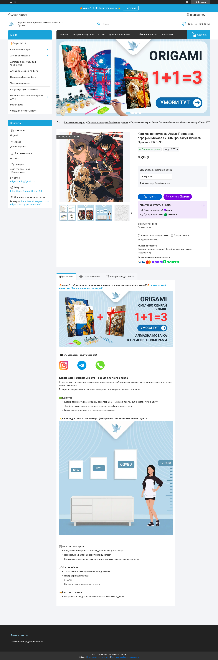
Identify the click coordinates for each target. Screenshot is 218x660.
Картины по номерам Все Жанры (104, 122)
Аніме (125, 122)
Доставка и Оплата (119, 34)
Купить (152, 196)
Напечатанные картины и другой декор (26, 97)
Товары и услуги (81, 34)
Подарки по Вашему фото (23, 77)
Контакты (167, 34)
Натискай (131, 8)
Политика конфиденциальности (27, 641)
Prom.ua (122, 654)
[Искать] (99, 24)
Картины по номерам (74, 122)
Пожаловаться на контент (98, 657)
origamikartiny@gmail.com (23, 181)
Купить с (180, 196)
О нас (101, 34)
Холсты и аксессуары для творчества (23, 63)
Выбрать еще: (155, 183)
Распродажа (16, 104)
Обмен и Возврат (147, 34)
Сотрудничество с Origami (23, 111)
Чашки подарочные (20, 83)
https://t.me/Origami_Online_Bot (26, 191)
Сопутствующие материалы (24, 89)
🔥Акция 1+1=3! (18, 43)
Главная (63, 34)
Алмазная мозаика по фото (24, 71)
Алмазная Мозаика (20, 55)
